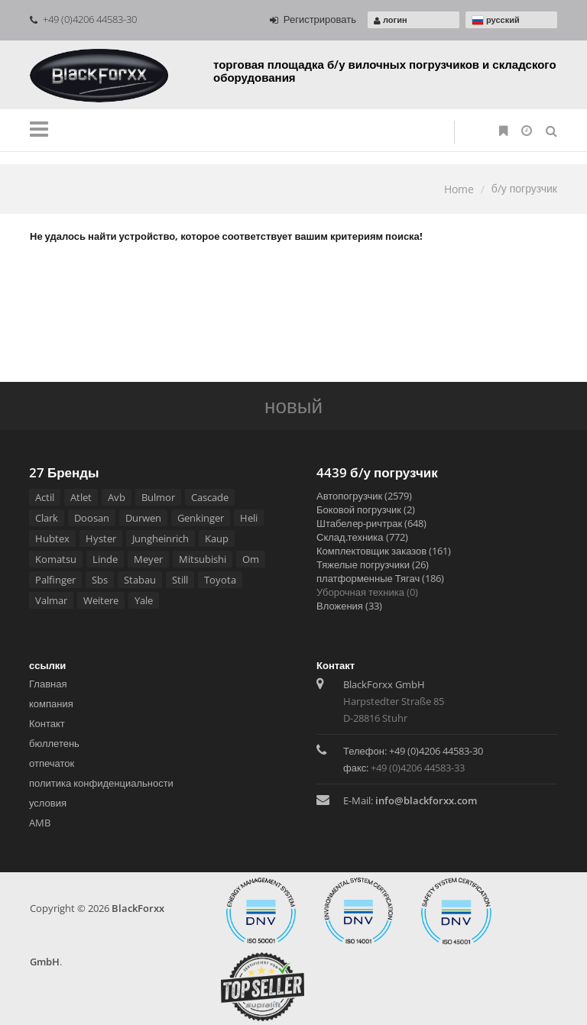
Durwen (143, 518)
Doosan (91, 518)
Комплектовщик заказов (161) (383, 551)
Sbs (100, 580)
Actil (44, 497)
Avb (116, 497)
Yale (144, 600)
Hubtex (52, 538)
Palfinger (55, 580)
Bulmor (158, 497)
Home (459, 189)
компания (51, 703)
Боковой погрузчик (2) (365, 509)
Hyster (101, 538)
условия (47, 803)
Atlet (81, 497)
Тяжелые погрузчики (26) (372, 564)
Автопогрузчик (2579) (364, 496)
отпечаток (51, 763)
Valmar (51, 600)
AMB (39, 822)
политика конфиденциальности (101, 783)
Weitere (100, 600)
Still (180, 580)
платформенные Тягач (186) (380, 578)
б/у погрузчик (524, 188)
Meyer (148, 559)
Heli (249, 518)
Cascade (210, 497)
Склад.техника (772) (362, 537)
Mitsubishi (202, 559)
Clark (46, 518)
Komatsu (55, 559)
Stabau (140, 580)
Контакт (47, 723)
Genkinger (200, 518)
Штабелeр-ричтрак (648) (371, 523)
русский (496, 20)
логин (390, 19)
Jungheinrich (160, 538)
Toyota (220, 580)
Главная (47, 683)
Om (250, 559)
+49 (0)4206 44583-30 (83, 19)
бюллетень (54, 743)
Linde (105, 559)
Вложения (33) (349, 606)
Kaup (217, 538)
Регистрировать (313, 19)
